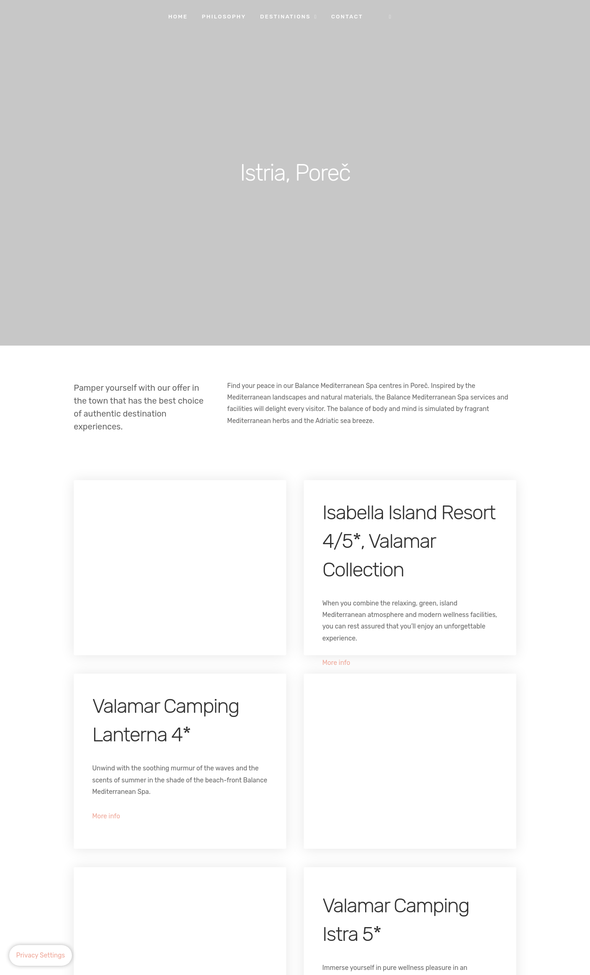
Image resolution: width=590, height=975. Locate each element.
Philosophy (224, 16)
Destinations (285, 16)
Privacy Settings (40, 955)
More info (336, 663)
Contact (347, 16)
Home (178, 16)
